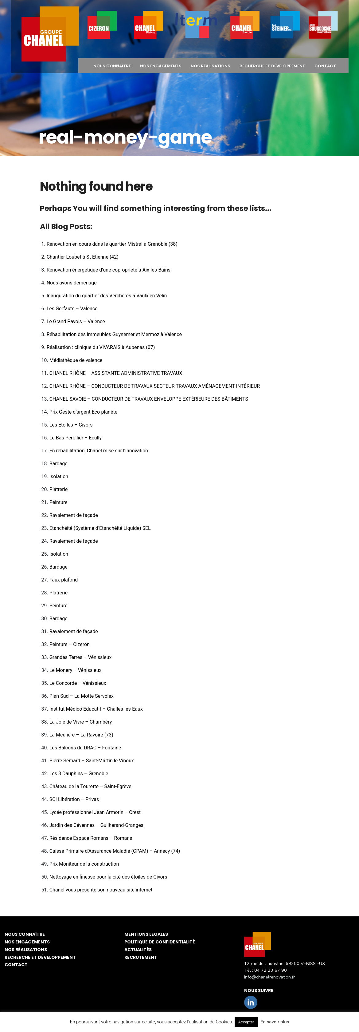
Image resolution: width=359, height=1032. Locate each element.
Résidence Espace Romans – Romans (90, 838)
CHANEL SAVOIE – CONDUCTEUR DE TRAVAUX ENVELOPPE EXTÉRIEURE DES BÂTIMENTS (148, 399)
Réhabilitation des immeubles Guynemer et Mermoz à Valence (114, 334)
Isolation (58, 476)
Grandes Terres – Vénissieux (80, 657)
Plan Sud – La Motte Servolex (81, 696)
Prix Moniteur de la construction (84, 864)
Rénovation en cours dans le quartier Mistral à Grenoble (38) (112, 244)
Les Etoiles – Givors (71, 425)
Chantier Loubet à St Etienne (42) (83, 257)
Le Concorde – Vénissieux (77, 683)
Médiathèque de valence (76, 360)
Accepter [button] (246, 1022)
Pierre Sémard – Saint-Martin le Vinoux (91, 761)
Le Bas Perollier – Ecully (75, 438)
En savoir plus (274, 1022)
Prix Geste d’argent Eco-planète (83, 412)
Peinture (58, 502)
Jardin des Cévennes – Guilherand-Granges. (97, 825)
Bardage (58, 463)
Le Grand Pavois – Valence (76, 321)
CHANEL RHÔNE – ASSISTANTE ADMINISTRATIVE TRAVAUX (115, 373)
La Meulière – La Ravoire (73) (81, 735)
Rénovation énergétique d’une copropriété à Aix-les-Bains (108, 270)
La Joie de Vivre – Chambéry (80, 722)
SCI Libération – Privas (74, 799)
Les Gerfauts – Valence (72, 309)
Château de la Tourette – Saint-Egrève (90, 786)
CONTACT (325, 66)
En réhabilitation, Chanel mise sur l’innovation (98, 451)
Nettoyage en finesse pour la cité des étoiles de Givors (108, 877)
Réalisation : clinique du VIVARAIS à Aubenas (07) (101, 347)
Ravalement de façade (73, 515)
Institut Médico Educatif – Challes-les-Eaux (96, 709)
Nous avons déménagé (72, 283)
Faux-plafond (63, 580)
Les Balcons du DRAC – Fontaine (85, 748)
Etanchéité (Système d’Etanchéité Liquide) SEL (100, 528)
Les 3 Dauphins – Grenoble (78, 773)
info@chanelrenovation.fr (269, 977)
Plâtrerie (58, 489)
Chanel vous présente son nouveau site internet (101, 890)
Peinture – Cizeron (69, 644)
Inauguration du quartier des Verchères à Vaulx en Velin (107, 296)
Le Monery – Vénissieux (75, 670)
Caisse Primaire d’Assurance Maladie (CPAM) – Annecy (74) (114, 851)
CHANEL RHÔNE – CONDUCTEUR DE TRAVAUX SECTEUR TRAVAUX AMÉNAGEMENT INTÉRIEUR (154, 386)
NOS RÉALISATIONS (210, 66)
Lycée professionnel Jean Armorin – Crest (95, 812)
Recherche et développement (272, 66)
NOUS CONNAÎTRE (112, 66)
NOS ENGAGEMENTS (160, 66)
